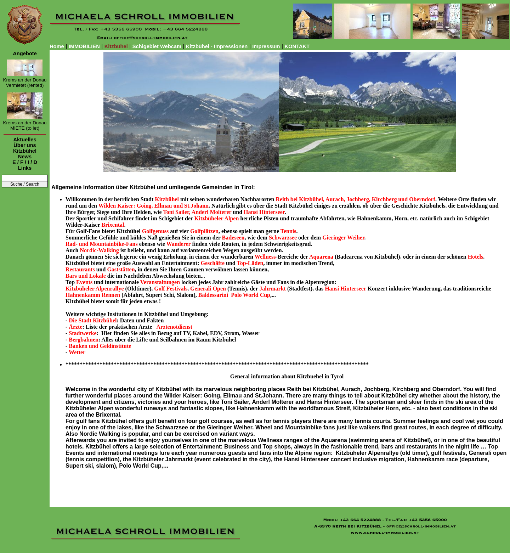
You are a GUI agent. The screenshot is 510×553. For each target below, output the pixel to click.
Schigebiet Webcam (156, 46)
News (25, 156)
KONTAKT (297, 46)
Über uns (24, 145)
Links (25, 168)
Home (57, 46)
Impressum (266, 46)
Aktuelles (24, 139)
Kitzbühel (24, 151)
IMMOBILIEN (84, 46)
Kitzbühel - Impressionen (217, 46)
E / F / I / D (24, 162)
